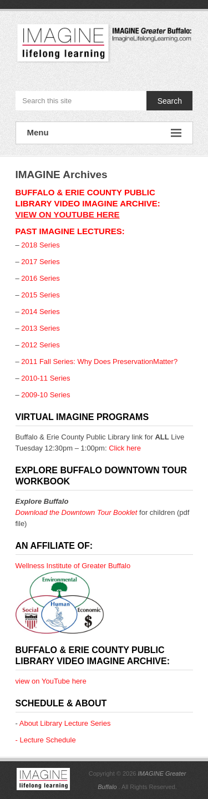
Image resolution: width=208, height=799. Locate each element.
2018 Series (40, 245)
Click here (125, 448)
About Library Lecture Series (65, 723)
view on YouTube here (68, 214)
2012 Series (40, 345)
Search (170, 101)
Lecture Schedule (47, 740)
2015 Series (40, 295)
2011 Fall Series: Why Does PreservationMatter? (99, 361)
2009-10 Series (45, 395)
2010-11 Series (45, 378)
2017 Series (40, 261)
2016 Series (40, 278)
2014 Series (40, 311)
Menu (104, 133)
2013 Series (40, 328)
